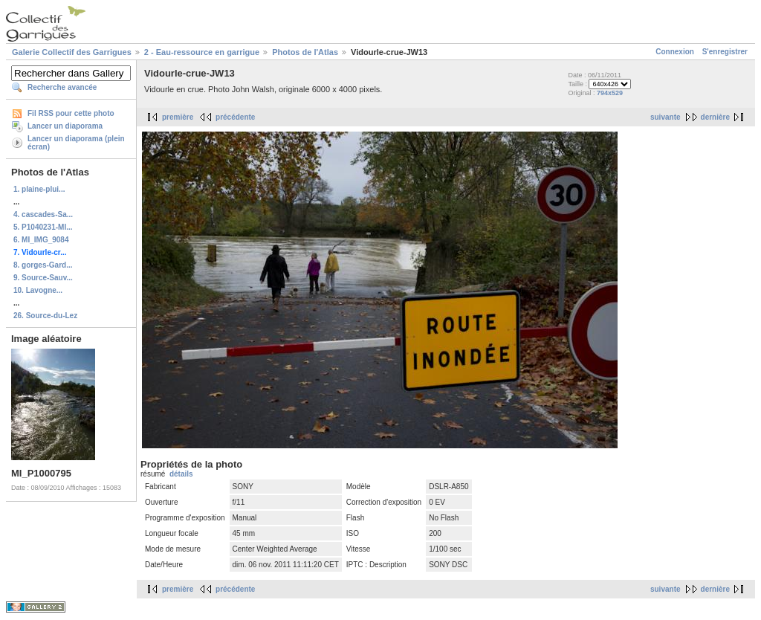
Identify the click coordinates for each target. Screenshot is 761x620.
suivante (665, 117)
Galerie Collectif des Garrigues (72, 52)
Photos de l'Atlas (305, 52)
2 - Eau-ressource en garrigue (201, 52)
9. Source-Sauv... (43, 278)
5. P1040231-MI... (43, 227)
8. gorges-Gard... (42, 265)
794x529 (610, 93)
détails (181, 474)
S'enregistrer (725, 52)
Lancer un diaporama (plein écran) (76, 143)
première (177, 117)
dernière (715, 117)
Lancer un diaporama (65, 126)
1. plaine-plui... (39, 189)
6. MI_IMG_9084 (40, 240)
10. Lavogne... (37, 290)
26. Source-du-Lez (45, 315)
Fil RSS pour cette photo (70, 113)
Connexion (674, 52)
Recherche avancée (62, 87)
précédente (235, 117)
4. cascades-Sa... (43, 214)
